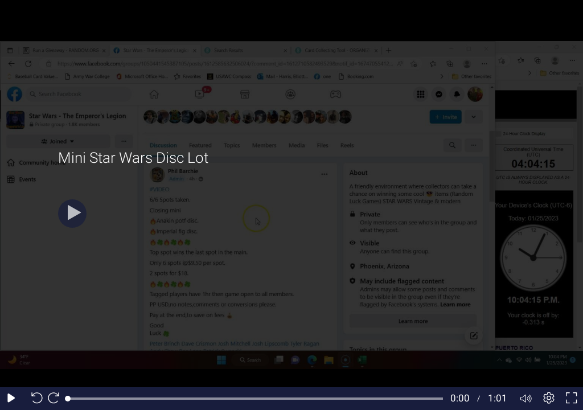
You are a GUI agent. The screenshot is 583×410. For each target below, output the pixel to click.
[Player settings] (548, 398)
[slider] (255, 398)
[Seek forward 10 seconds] (56, 398)
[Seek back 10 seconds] (34, 398)
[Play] (72, 213)
